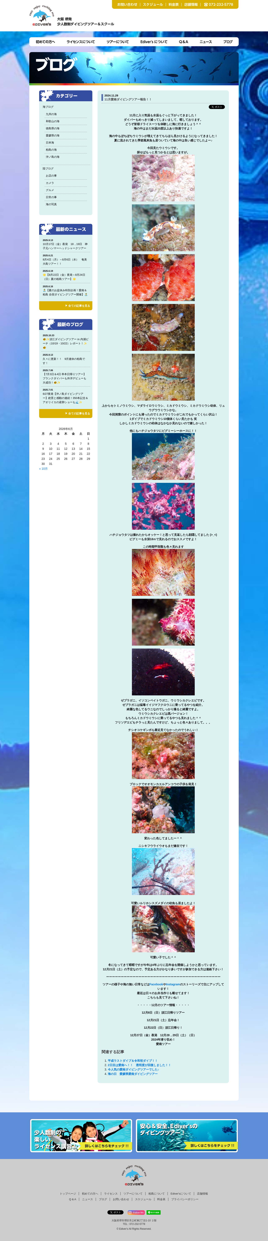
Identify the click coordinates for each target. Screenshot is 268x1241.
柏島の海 (51, 149)
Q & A (72, 1199)
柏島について (156, 1193)
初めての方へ (90, 1193)
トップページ (68, 1193)
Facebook (156, 984)
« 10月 (43, 468)
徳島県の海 (52, 128)
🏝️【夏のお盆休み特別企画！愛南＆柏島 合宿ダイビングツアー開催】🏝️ (66, 290)
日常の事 (51, 197)
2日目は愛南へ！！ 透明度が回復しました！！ (139, 1065)
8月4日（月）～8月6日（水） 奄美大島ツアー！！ (66, 259)
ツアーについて (133, 1193)
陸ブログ (48, 168)
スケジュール (143, 1199)
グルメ (50, 190)
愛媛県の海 (52, 135)
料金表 (161, 1199)
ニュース (87, 1199)
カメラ (50, 183)
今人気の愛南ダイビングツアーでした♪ (133, 1069)
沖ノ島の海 (52, 156)
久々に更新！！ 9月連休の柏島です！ (66, 359)
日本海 (50, 142)
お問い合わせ (121, 1199)
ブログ (103, 1199)
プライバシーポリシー (184, 1199)
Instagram (173, 984)
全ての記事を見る (79, 305)
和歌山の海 (52, 121)
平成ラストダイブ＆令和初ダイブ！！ (133, 1060)
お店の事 (51, 175)
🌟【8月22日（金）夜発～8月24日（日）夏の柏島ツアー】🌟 (66, 275)
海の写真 (51, 204)
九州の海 (51, 114)
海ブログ (48, 106)
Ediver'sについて (181, 1193)
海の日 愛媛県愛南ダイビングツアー (134, 1074)
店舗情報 (202, 1193)
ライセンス (111, 1193)
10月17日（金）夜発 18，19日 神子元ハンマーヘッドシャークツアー (66, 244)
